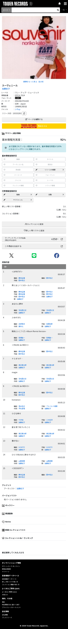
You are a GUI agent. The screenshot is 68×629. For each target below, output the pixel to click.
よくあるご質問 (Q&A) (9, 592)
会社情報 (5, 615)
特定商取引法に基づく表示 (10, 604)
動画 (18, 194)
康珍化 (21, 326)
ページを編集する (34, 119)
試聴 (50, 194)
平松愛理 (22, 408)
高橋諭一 (22, 338)
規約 (3, 602)
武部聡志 (22, 324)
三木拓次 (49, 420)
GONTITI (22, 447)
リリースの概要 (50, 170)
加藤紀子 (6, 88)
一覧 (63, 9)
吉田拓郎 (49, 324)
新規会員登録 (6, 569)
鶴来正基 (22, 278)
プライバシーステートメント (11, 607)
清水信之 (22, 406)
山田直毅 (22, 461)
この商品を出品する (34, 246)
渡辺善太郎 (22, 365)
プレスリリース (7, 617)
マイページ (5, 572)
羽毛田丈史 (22, 310)
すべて (5, 10)
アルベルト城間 (51, 406)
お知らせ (5, 595)
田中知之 (49, 278)
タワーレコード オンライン (11, 566)
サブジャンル (18, 200)
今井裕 (21, 420)
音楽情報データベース (9, 579)
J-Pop (17, 109)
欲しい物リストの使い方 (10, 582)
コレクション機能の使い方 (10, 584)
